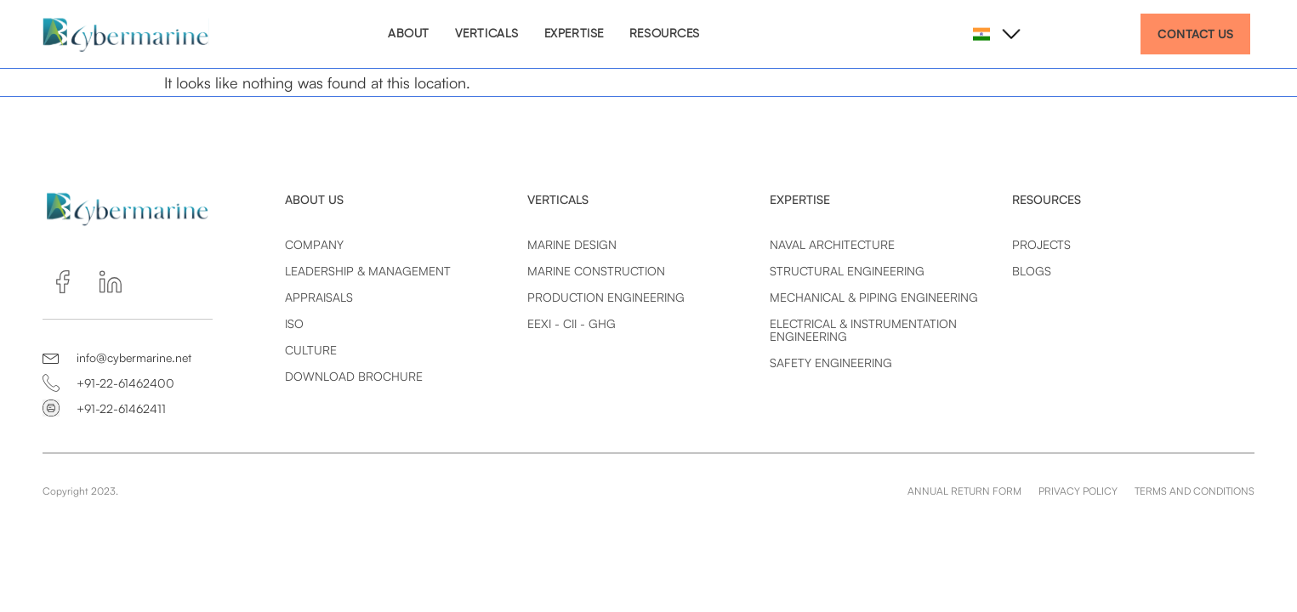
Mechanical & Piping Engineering (874, 297)
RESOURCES (664, 34)
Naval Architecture (832, 244)
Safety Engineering (831, 362)
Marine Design (572, 244)
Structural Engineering (847, 271)
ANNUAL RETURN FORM (964, 490)
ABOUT (408, 34)
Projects (1041, 244)
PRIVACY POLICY (1078, 490)
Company (314, 244)
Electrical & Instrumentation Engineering (863, 329)
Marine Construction (596, 271)
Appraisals (319, 297)
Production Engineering (606, 297)
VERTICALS (487, 34)
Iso (294, 323)
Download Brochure (354, 376)
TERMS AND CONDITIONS (1194, 490)
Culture (311, 350)
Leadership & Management (368, 271)
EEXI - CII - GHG (571, 323)
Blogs (1031, 271)
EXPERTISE (574, 34)
